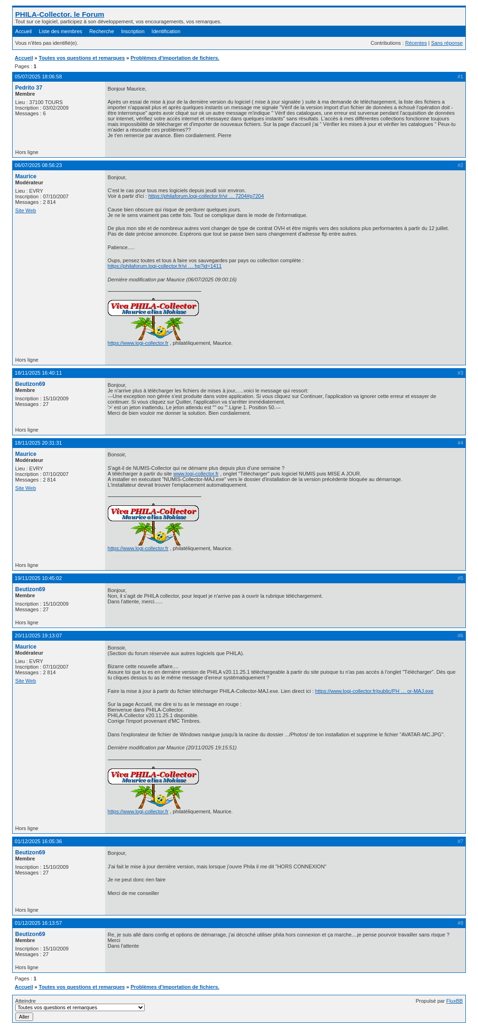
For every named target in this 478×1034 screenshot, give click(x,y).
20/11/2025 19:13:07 (38, 635)
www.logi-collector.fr (195, 473)
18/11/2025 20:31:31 (38, 443)
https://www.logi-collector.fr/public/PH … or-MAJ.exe (374, 691)
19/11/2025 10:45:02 (38, 578)
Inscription (132, 31)
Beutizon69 (30, 384)
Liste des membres (60, 31)
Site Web (25, 210)
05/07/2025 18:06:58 (38, 76)
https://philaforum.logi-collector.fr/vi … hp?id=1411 (165, 266)
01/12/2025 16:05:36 (38, 841)
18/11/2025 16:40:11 (38, 373)
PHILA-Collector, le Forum (60, 14)
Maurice (25, 176)
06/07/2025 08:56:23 (38, 165)
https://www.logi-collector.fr (138, 343)
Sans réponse (447, 43)
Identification (166, 31)
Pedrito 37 (28, 87)
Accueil (23, 31)
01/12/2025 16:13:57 (38, 923)
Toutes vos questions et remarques (82, 58)
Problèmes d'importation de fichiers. (175, 58)
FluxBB (454, 1001)
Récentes (416, 43)
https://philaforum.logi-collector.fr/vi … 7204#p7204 (206, 196)
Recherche (101, 31)
